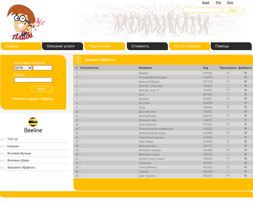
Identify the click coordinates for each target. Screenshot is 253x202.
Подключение (100, 46)
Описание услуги (60, 46)
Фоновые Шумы (18, 160)
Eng (230, 2)
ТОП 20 (12, 139)
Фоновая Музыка (19, 153)
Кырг (206, 2)
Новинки (13, 146)
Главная (12, 46)
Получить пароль (26, 98)
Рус (218, 2)
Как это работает (187, 46)
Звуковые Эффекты (21, 167)
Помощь (222, 46)
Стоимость (140, 46)
